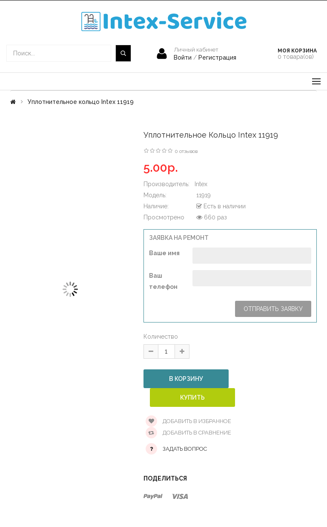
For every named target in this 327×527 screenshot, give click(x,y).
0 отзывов (186, 151)
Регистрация (217, 57)
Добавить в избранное (188, 421)
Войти (183, 57)
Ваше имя (164, 253)
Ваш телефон (163, 281)
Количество (160, 336)
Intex (201, 184)
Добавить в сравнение (188, 432)
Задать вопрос (185, 449)
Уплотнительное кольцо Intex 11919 (81, 101)
